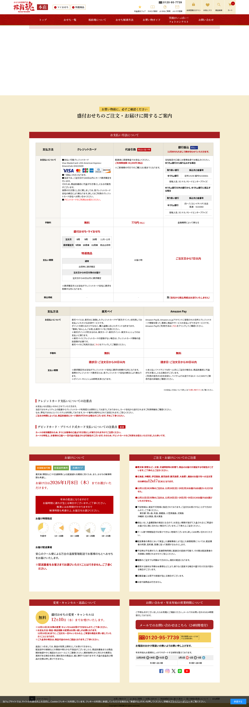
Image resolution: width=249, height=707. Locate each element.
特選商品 (79, 7)
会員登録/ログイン (194, 10)
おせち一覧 (70, 20)
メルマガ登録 (177, 11)
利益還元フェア (140, 11)
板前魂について (97, 20)
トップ (43, 20)
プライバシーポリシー (180, 701)
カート (231, 6)
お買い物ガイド (152, 20)
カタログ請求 (153, 11)
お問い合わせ (206, 20)
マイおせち (62, 7)
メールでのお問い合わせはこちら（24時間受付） (174, 625)
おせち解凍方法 (124, 20)
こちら (96, 344)
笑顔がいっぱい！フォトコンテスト (179, 20)
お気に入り (207, 10)
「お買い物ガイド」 (195, 390)
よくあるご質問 (164, 11)
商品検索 (218, 10)
